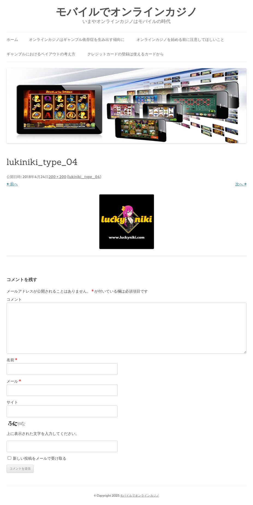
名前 (12, 359)
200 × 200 (57, 177)
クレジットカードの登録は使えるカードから (125, 54)
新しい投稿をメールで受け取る (39, 458)
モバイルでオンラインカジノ (127, 12)
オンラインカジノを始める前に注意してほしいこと (180, 39)
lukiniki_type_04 (84, 177)
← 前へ (12, 184)
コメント (14, 299)
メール (14, 381)
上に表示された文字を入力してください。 (43, 433)
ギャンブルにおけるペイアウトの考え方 (41, 54)
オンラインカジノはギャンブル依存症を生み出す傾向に (76, 39)
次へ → (240, 184)
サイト (12, 402)
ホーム (12, 39)
